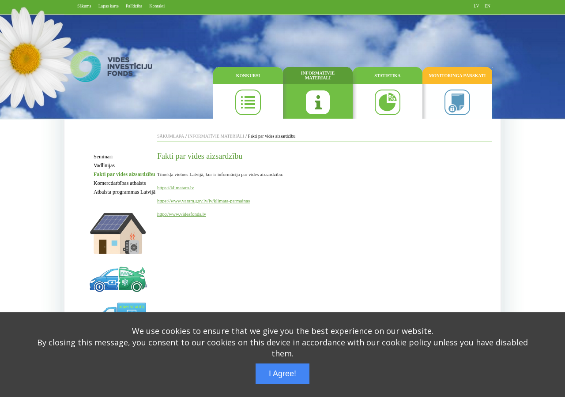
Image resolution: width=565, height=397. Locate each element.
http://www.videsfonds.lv (181, 214)
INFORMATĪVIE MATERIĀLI (318, 75)
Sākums (84, 6)
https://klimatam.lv (175, 187)
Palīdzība (134, 6)
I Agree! (282, 373)
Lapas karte (108, 6)
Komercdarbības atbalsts (120, 183)
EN (487, 6)
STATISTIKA (387, 75)
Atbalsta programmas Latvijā (124, 192)
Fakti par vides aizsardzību (124, 174)
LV (476, 6)
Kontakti (157, 6)
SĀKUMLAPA (170, 136)
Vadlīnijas (104, 165)
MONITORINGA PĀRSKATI (457, 75)
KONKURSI (248, 75)
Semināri (103, 157)
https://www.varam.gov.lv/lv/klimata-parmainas (203, 200)
